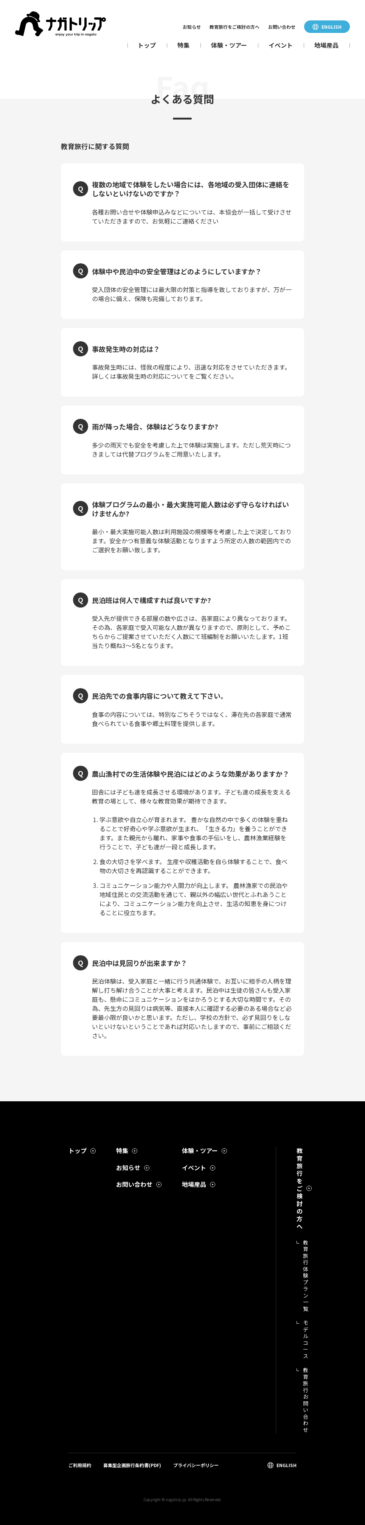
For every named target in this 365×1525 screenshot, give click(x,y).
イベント (281, 45)
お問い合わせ (281, 26)
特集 (183, 45)
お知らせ (192, 26)
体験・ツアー (229, 45)
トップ (147, 45)
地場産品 (326, 45)
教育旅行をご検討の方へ (234, 26)
